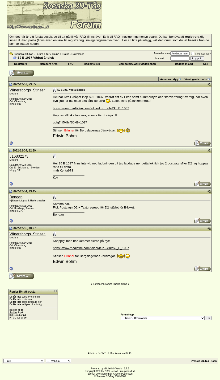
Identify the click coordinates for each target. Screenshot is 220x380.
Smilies (13, 312)
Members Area (48, 63)
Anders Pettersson (122, 373)
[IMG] (12, 315)
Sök (205, 63)
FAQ (70, 63)
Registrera (20, 63)
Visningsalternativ (195, 79)
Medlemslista (92, 63)
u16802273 (18, 156)
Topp (214, 361)
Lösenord (159, 58)
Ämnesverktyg (169, 79)
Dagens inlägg (184, 63)
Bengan (15, 197)
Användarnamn (162, 53)
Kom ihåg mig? (201, 54)
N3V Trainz (52, 54)
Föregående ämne (102, 284)
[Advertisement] (159, 22)
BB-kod (13, 310)
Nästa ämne (120, 284)
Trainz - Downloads (73, 54)
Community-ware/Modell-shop (137, 63)
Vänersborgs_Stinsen (27, 90)
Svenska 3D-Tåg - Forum (28, 54)
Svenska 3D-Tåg (200, 361)
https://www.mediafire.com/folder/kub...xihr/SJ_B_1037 (91, 108)
